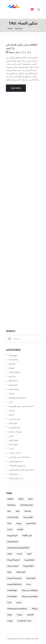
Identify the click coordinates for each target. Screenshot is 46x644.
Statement (13, 385)
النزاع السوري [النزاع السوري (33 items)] (30, 560)
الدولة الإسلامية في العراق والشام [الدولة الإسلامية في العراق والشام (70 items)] (18, 548)
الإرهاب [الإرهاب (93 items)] (20, 529)
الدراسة (12, 410)
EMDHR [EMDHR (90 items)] (10, 499)
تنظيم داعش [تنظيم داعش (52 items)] (31, 578)
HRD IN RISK (14, 372)
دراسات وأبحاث (15, 453)
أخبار (11, 402)
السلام (11, 414)
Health (11, 368)
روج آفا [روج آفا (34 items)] (35, 609)
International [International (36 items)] (27, 505)
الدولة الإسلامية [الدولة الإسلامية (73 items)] (13, 542)
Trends (11, 393)
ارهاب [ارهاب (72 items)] (10, 529)
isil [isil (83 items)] (9, 511)
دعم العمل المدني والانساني (20, 457)
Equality (12, 364)
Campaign (13, 355)
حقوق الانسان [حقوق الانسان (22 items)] (12, 596)
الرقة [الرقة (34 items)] (10, 554)
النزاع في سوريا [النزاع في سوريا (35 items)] (13, 566)
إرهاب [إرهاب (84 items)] (19, 523)
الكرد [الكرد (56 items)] (29, 554)
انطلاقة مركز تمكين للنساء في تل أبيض (22, 46)
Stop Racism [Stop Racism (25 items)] (13, 517)
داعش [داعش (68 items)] (19, 602)
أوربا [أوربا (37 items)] (9, 523)
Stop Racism (14, 389)
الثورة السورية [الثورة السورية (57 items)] (12, 536)
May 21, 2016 (14, 52)
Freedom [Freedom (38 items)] (11, 505)
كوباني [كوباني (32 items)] (10, 621)
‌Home (10, 29)
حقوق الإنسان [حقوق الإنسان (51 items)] (12, 590)
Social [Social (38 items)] (28, 511)
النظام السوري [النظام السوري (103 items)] (28, 566)
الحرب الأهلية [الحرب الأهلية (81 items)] (27, 536)
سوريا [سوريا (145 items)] (10, 615)
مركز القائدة (13, 474)
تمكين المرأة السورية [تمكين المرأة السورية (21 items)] (14, 578)
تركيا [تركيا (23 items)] (9, 572)
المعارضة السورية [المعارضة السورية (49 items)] (13, 560)
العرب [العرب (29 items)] (20, 554)
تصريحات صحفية (15, 431)
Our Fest (12, 376)
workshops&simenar (17, 398)
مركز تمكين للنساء (16, 478)
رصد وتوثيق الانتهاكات (17, 465)
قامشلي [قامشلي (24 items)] (30, 615)
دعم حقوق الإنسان (16, 461)
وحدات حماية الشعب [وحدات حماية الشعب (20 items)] (25, 621)
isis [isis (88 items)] (18, 511)
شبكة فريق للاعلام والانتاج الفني (21, 469)
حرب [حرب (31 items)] (29, 584)
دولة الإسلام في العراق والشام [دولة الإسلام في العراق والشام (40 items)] (17, 609)
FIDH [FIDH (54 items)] (31, 499)
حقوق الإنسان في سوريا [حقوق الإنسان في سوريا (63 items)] (30, 590)
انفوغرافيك (13, 423)
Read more (16, 88)
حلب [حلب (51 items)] (9, 602)
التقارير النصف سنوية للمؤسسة (21, 406)
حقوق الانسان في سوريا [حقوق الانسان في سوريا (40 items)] (30, 596)
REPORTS (13, 381)
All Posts (18, 28)
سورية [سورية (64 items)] (20, 615)
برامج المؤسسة (15, 427)
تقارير (11, 436)
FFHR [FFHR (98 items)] (21, 499)
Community (13, 359)
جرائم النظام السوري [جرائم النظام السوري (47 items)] (14, 584)
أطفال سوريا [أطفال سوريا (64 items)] (28, 517)
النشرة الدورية (14, 419)
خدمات (11, 448)
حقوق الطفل (14, 440)
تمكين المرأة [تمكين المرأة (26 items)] (21, 572)
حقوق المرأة (13, 444)
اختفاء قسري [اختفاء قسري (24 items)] (31, 523)
